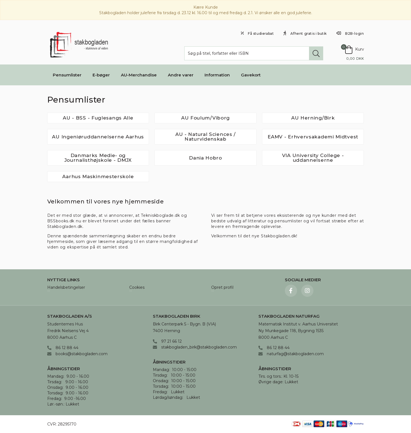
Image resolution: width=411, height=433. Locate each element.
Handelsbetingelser (66, 287)
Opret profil (222, 287)
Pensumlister (67, 75)
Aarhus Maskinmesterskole (98, 176)
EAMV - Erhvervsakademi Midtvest (313, 137)
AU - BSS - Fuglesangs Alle (98, 118)
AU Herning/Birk (313, 118)
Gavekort (251, 75)
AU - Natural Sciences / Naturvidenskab (205, 136)
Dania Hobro (205, 158)
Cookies (137, 287)
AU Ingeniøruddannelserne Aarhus (98, 137)
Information (217, 75)
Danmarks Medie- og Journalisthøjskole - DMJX (98, 158)
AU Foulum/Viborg (205, 118)
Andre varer (180, 75)
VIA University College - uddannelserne (313, 158)
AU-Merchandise (139, 75)
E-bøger (101, 75)
